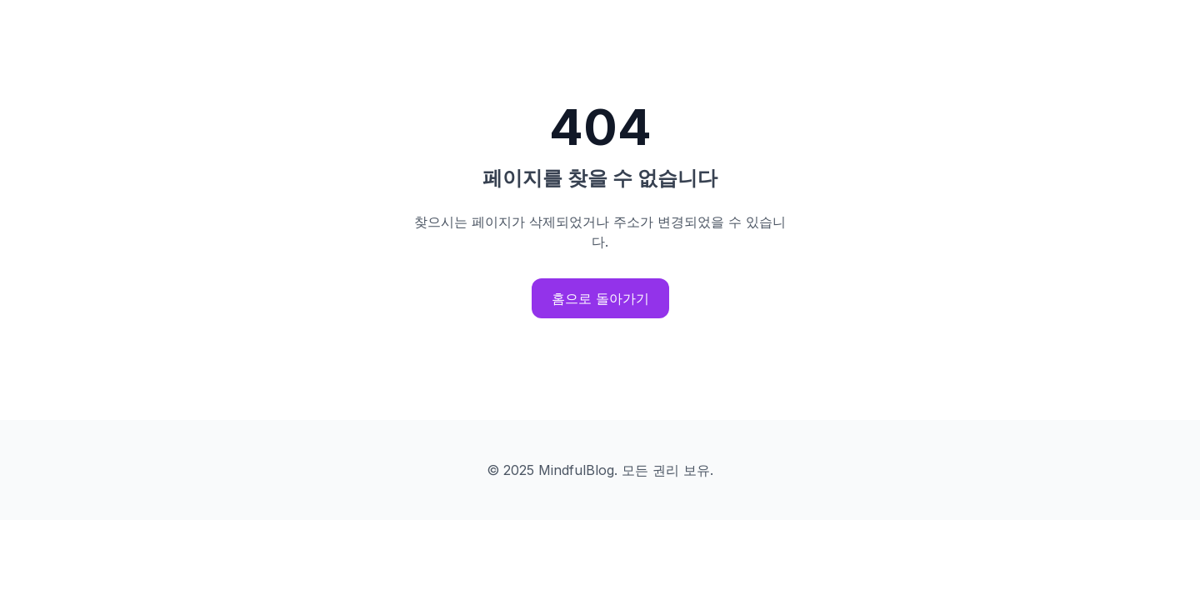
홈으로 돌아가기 (600, 298)
